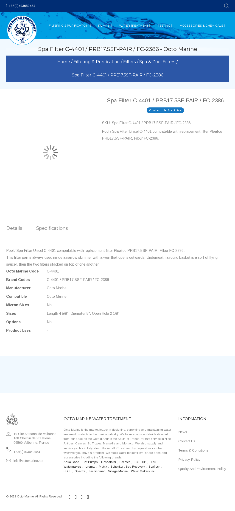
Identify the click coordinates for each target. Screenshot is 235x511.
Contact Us (186, 441)
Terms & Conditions (193, 450)
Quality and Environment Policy (202, 469)
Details (14, 228)
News (182, 432)
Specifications (52, 228)
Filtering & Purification (97, 61)
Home (64, 61)
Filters (130, 61)
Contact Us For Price (165, 110)
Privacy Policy (189, 459)
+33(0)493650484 (22, 6)
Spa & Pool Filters (157, 61)
